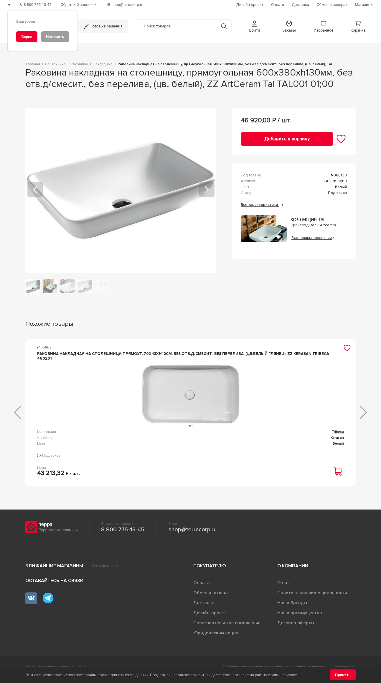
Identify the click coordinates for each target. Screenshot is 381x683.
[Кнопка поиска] (223, 26)
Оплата (201, 587)
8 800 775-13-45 (122, 534)
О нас (283, 587)
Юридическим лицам (216, 637)
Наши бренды (292, 607)
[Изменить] (55, 36)
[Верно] (26, 36)
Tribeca (112, 436)
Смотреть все (105, 570)
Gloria (339, 436)
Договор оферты (295, 627)
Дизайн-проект (209, 617)
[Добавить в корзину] (287, 138)
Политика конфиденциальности (312, 597)
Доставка (204, 607)
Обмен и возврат (211, 597)
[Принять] (343, 674)
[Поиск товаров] (176, 26)
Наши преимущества (299, 617)
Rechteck (223, 436)
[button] (254, 26)
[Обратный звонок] (79, 4)
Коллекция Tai (307, 220)
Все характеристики (262, 204)
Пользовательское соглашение (226, 627)
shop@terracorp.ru (193, 534)
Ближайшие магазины (54, 571)
